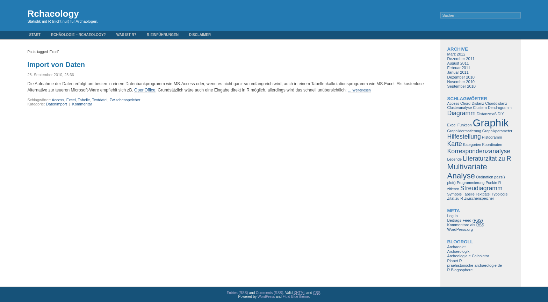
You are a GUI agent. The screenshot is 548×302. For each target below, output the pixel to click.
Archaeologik (458, 251)
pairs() (499, 177)
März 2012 (456, 54)
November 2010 (461, 82)
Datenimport (56, 104)
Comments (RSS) (269, 293)
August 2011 (458, 63)
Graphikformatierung (464, 131)
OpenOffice (144, 90)
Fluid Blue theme (296, 297)
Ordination (484, 177)
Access (58, 100)
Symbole (454, 194)
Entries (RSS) (237, 293)
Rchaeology (53, 13)
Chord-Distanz (472, 103)
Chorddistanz (496, 103)
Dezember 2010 (461, 77)
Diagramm (461, 113)
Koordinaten (492, 144)
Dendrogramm (500, 107)
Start (35, 35)
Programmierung (470, 183)
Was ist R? (126, 35)
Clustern (480, 107)
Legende (454, 159)
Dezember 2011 (461, 59)
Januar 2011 (458, 72)
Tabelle (84, 100)
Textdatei (99, 100)
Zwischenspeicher (124, 100)
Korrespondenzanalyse (479, 151)
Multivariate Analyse (467, 171)
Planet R (454, 261)
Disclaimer (200, 35)
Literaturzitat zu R (487, 158)
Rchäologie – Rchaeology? (78, 35)
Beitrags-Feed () (465, 220)
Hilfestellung (464, 136)
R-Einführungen (163, 35)
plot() (451, 183)
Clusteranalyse (459, 107)
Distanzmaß (487, 114)
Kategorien (472, 144)
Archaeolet (456, 247)
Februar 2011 (458, 68)
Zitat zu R (455, 198)
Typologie (500, 194)
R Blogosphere (460, 270)
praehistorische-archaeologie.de (474, 265)
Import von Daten (56, 64)
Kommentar (82, 104)
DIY (501, 114)
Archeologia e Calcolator (468, 256)
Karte (454, 143)
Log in (452, 216)
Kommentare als (465, 225)
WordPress (266, 297)
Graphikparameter (497, 131)
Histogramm (492, 137)
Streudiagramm (481, 188)
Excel (71, 100)
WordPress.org (460, 229)
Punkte (491, 183)
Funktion (464, 125)
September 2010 (461, 86)
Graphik (491, 122)
